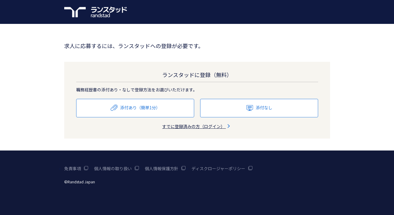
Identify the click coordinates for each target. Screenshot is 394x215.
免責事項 (76, 168)
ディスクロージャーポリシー (221, 168)
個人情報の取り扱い (116, 168)
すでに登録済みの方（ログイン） (197, 126)
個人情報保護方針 (165, 168)
